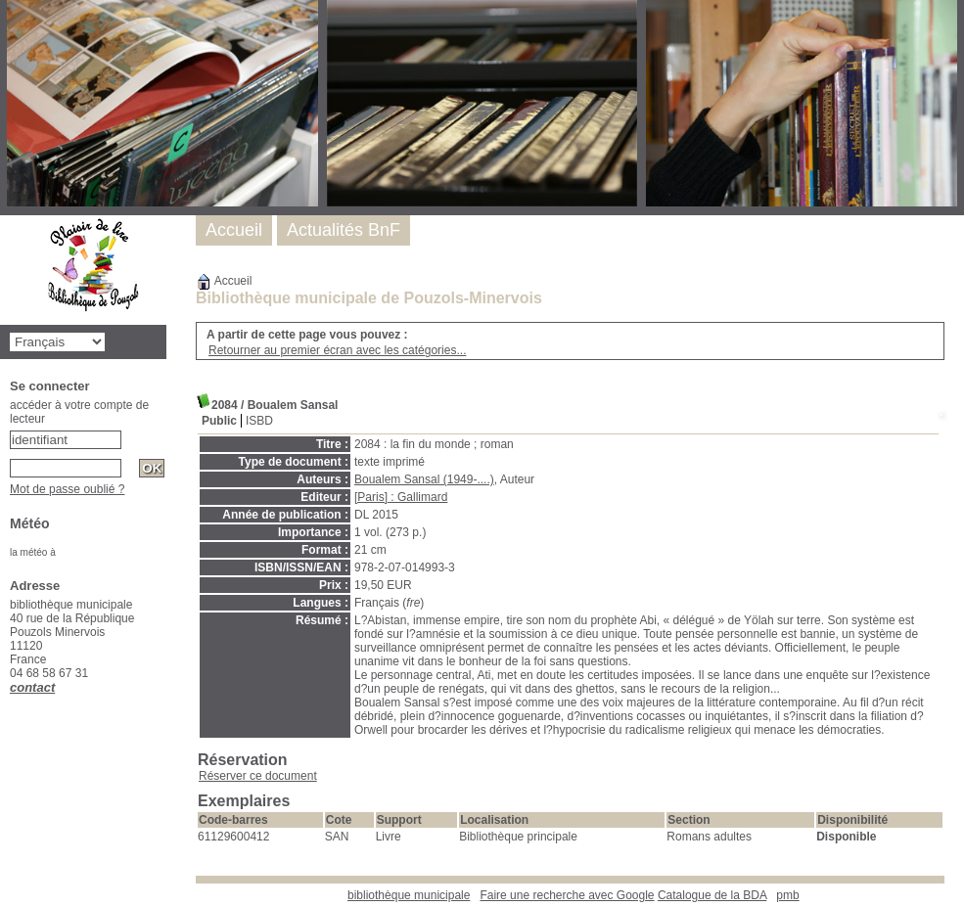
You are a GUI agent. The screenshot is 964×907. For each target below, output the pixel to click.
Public (219, 421)
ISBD (259, 421)
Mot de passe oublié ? (67, 489)
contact (32, 687)
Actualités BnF (343, 230)
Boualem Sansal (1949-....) (424, 479)
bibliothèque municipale (408, 895)
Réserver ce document (258, 776)
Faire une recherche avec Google (567, 895)
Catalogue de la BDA (712, 895)
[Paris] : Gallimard (400, 497)
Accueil (224, 281)
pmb (787, 895)
